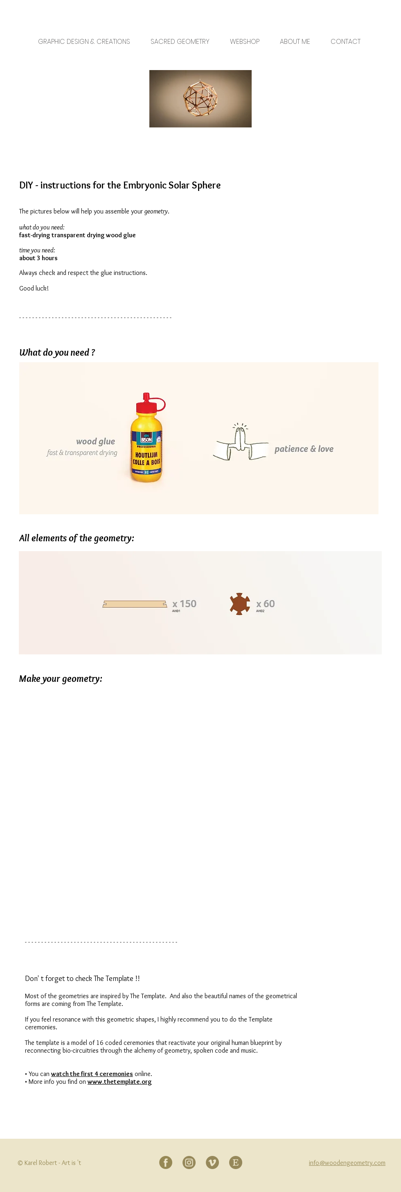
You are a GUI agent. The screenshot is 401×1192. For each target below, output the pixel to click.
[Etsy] (235, 1162)
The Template (113, 978)
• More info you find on (56, 1081)
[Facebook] (165, 1162)
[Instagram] (189, 1162)
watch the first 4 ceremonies (92, 1074)
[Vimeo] (212, 1162)
